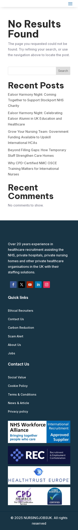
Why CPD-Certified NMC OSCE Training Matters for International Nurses (33, 168)
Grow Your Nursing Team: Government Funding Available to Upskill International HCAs (38, 137)
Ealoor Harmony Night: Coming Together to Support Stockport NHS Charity (36, 100)
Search (63, 70)
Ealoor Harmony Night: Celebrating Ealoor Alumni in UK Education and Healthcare (35, 118)
